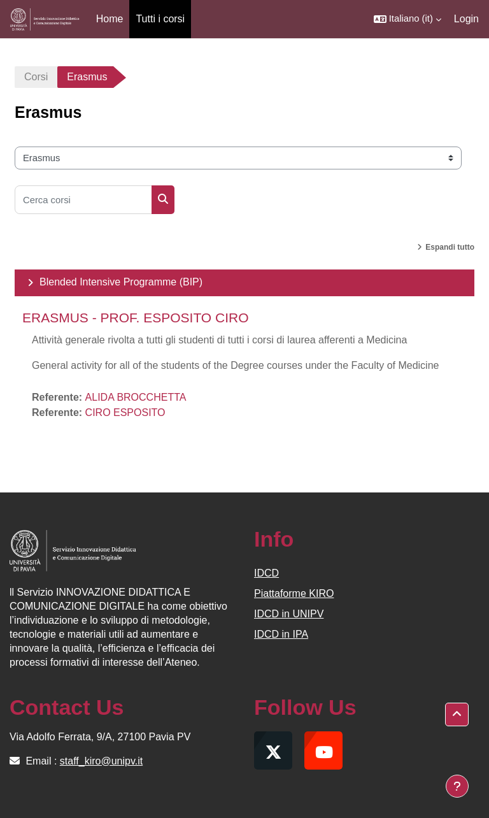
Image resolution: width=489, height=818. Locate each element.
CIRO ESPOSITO (125, 412)
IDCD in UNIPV (288, 613)
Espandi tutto (449, 247)
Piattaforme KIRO (294, 593)
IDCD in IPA (281, 634)
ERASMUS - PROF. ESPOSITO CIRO (135, 317)
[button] (407, 19)
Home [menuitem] (110, 18)
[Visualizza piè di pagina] (457, 786)
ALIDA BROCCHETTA (136, 397)
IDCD (266, 573)
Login (466, 18)
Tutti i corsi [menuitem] (160, 18)
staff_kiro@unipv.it (101, 761)
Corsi (36, 76)
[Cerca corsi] (83, 199)
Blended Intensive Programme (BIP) (120, 281)
